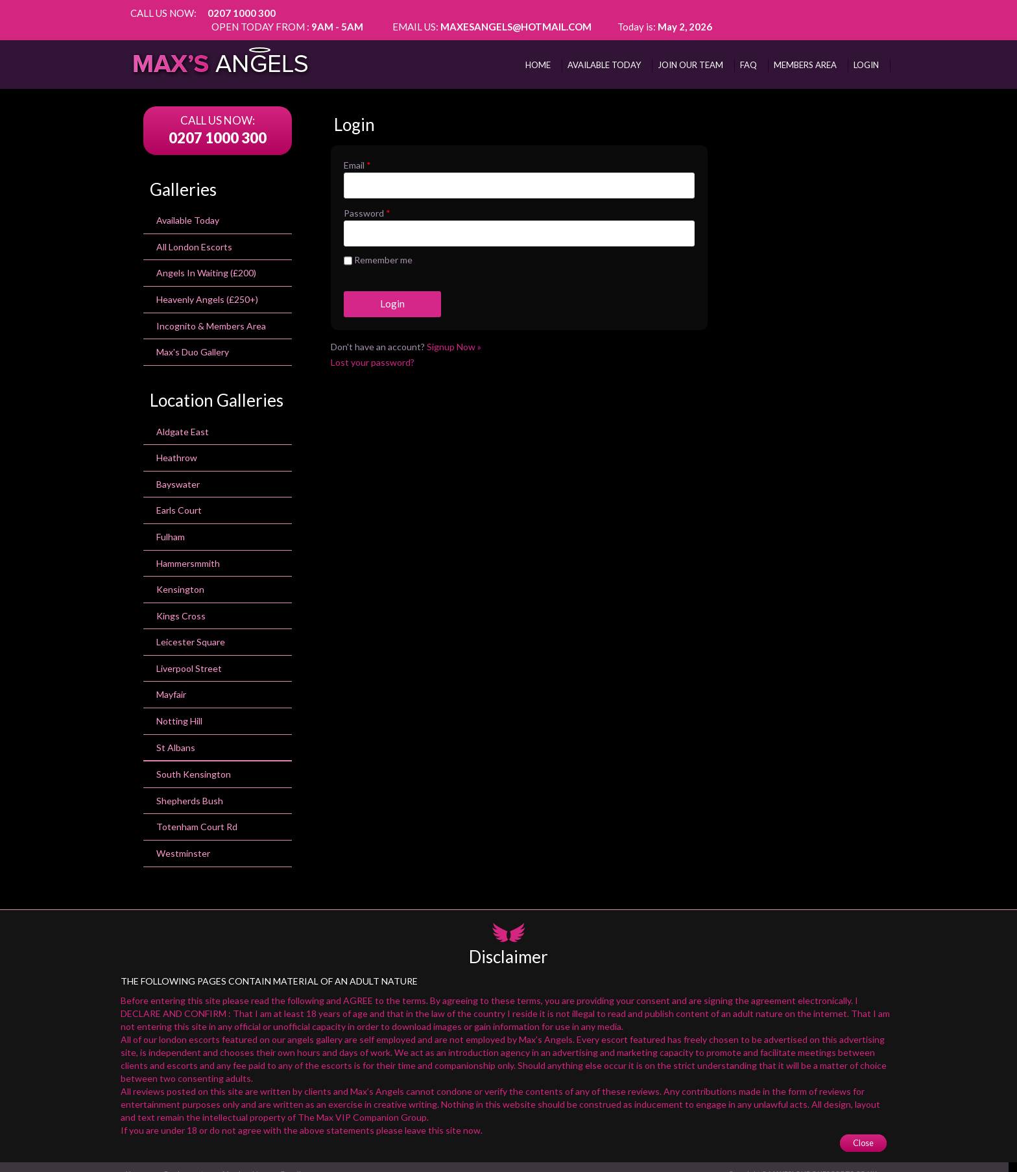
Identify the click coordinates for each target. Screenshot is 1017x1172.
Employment (190, 1161)
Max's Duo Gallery (192, 340)
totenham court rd (196, 814)
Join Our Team (690, 51)
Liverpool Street (189, 656)
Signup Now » (454, 333)
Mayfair (171, 683)
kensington (180, 577)
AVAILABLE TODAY (604, 51)
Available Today (187, 208)
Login (866, 51)
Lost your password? (372, 349)
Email (357, 152)
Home (538, 51)
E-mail (301, 1161)
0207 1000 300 (242, 13)
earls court (179, 498)
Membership (250, 1161)
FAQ (748, 51)
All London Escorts (194, 235)
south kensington (193, 762)
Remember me (378, 248)
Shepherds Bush (189, 789)
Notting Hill (179, 709)
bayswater (178, 472)
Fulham (170, 525)
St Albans (175, 735)
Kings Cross (181, 604)
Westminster (183, 841)
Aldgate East (182, 419)
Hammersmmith (188, 551)
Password (367, 200)
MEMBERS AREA (805, 51)
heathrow (176, 445)
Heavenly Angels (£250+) (207, 287)
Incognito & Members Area (211, 314)
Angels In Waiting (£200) (206, 261)
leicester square (190, 630)
